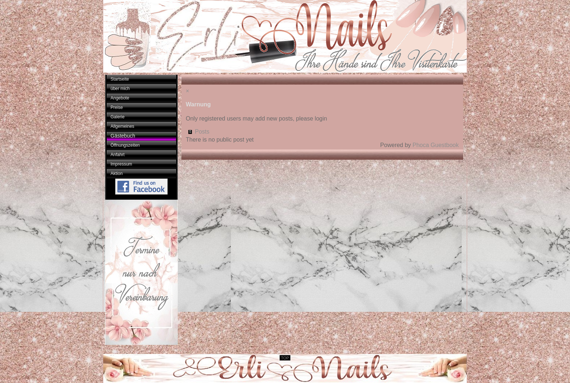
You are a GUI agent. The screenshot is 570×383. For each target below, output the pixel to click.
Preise (117, 107)
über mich (120, 88)
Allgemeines (122, 126)
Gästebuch (123, 136)
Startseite (120, 79)
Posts (202, 132)
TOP (285, 358)
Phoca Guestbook (436, 145)
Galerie (118, 116)
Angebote (120, 98)
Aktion (117, 173)
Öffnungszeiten (125, 145)
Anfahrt (118, 154)
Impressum (121, 164)
